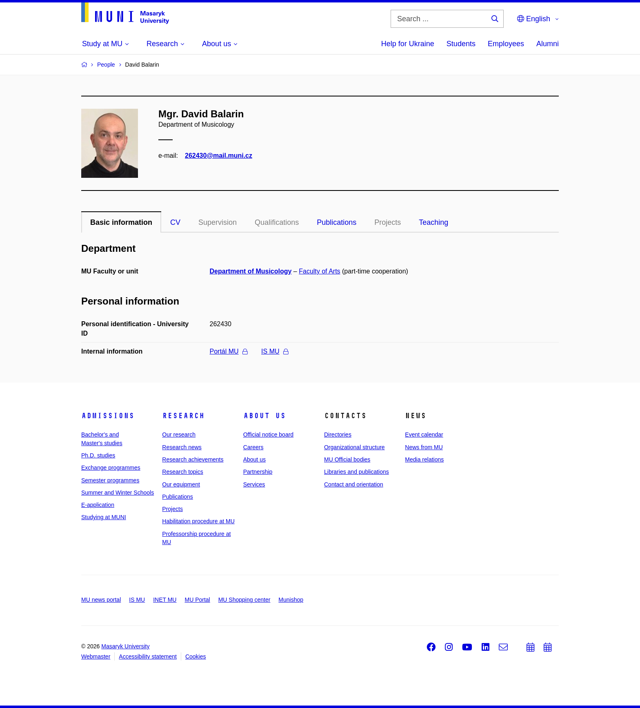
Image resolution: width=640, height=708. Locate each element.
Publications (336, 222)
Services (254, 484)
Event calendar (424, 434)
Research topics (182, 471)
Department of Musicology (251, 271)
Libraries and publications (356, 471)
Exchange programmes (110, 467)
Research (183, 415)
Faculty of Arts (319, 271)
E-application (97, 505)
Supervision (217, 222)
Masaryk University (125, 646)
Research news (182, 447)
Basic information (121, 222)
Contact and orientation (353, 484)
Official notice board (268, 434)
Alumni (547, 44)
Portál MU (228, 351)
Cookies (195, 656)
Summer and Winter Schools (117, 492)
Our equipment (181, 484)
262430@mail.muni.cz (218, 155)
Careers (253, 447)
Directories (337, 434)
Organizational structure (354, 447)
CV (175, 222)
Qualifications (277, 222)
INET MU (164, 599)
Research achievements (192, 459)
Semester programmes (110, 480)
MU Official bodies (347, 459)
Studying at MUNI (103, 517)
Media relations (424, 459)
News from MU (424, 447)
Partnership (258, 471)
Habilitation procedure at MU (198, 521)
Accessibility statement (148, 656)
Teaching (433, 222)
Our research (179, 434)
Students (461, 44)
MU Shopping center (244, 599)
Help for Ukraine (407, 44)
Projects (387, 222)
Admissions (107, 415)
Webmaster (95, 656)
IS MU (274, 351)
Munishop (290, 599)
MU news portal (101, 599)
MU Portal (197, 599)
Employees (506, 44)
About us (264, 415)
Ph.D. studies (98, 455)
